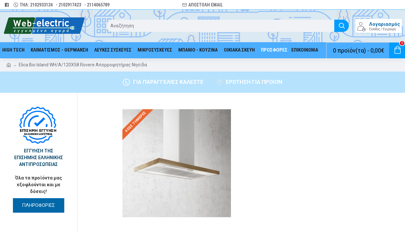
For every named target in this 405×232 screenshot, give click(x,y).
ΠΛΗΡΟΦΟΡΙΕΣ (38, 205)
